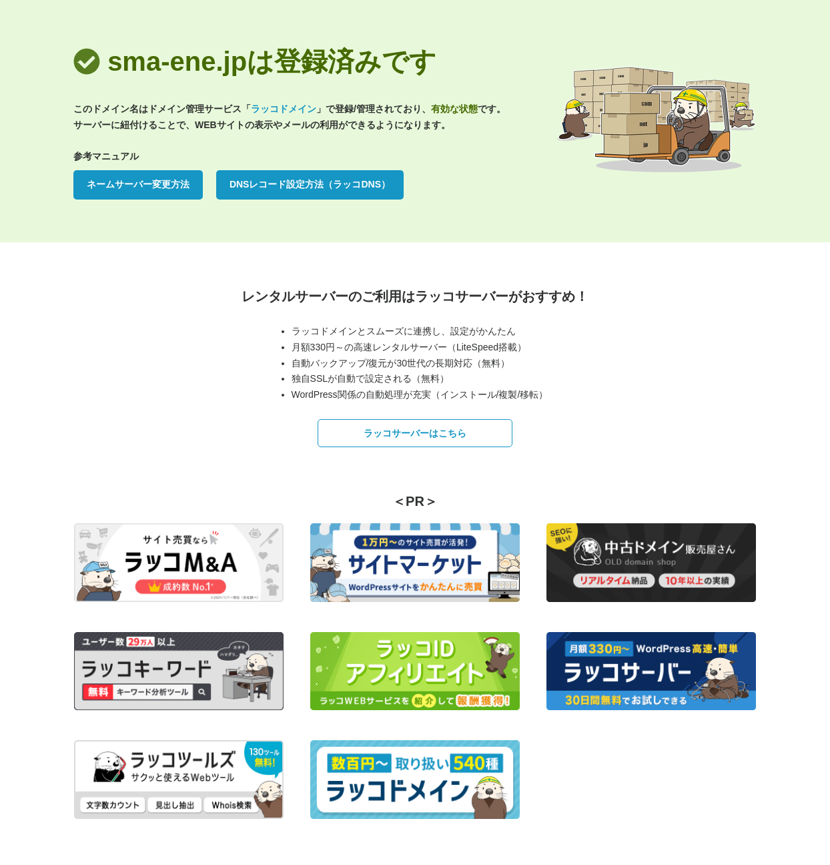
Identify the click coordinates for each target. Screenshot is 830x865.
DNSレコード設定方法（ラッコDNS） (310, 184)
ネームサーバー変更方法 (138, 184)
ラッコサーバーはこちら (415, 433)
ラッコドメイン (283, 108)
